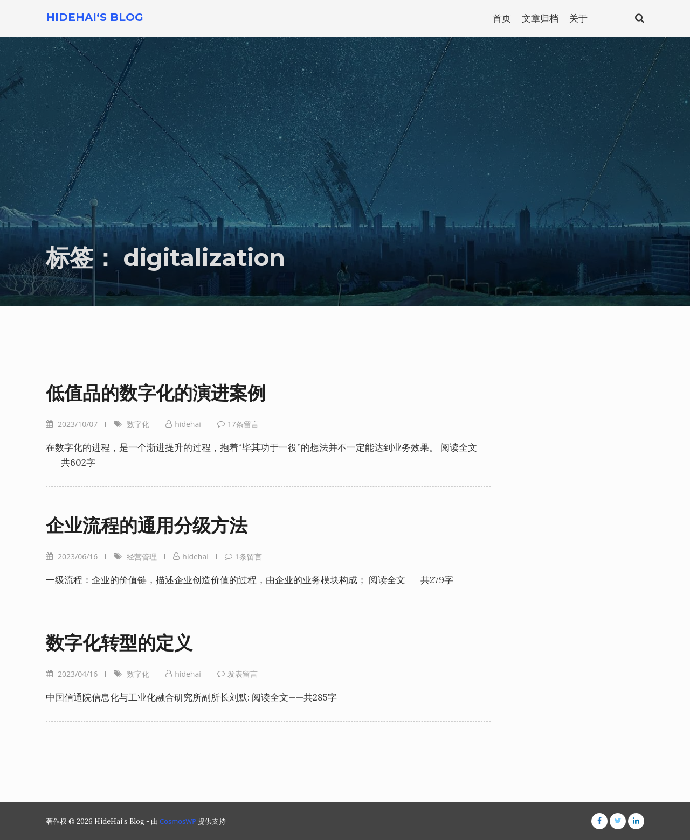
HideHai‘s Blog (94, 17)
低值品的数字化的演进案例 (156, 393)
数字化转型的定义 (119, 643)
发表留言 (242, 674)
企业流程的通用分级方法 (146, 525)
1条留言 (248, 556)
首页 (502, 18)
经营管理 (142, 556)
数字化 (138, 424)
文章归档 (540, 18)
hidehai (188, 424)
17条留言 (243, 424)
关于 (578, 18)
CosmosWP (178, 821)
